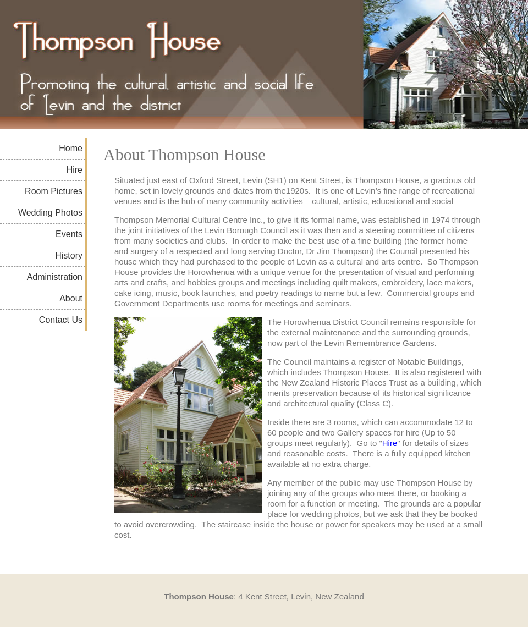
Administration (54, 277)
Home (70, 148)
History (68, 255)
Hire (74, 169)
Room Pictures (53, 191)
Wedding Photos (50, 212)
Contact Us (60, 319)
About (70, 298)
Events (69, 234)
